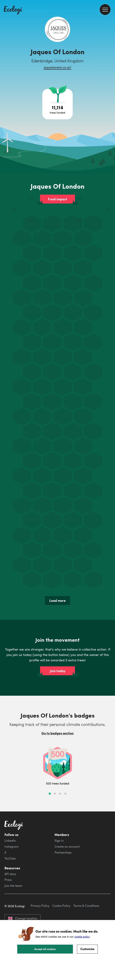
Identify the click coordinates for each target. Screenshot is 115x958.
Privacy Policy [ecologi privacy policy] (40, 906)
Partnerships (63, 852)
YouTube (10, 858)
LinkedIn (10, 840)
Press (8, 880)
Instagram (11, 846)
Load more (57, 600)
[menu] (105, 9)
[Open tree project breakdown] (57, 104)
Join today (57, 670)
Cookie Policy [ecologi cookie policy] (61, 906)
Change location (22, 918)
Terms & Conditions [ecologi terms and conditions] (86, 906)
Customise (87, 949)
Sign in (59, 840)
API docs (10, 874)
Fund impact (57, 199)
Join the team (13, 886)
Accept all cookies (45, 949)
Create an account (67, 846)
